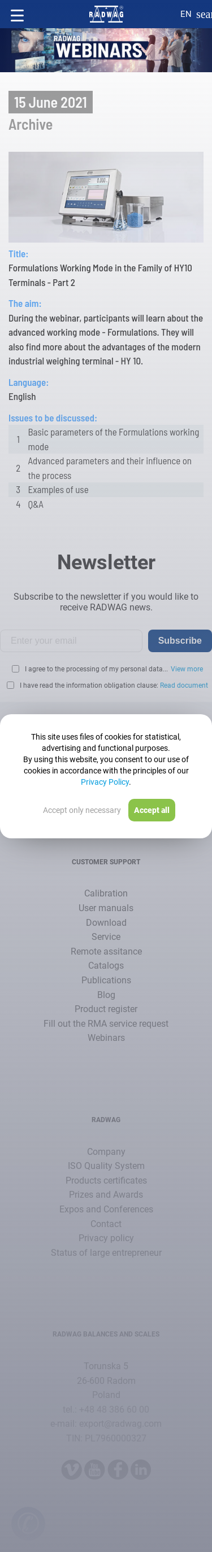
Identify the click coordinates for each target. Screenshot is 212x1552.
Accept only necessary (82, 810)
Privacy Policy (105, 781)
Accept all (152, 810)
